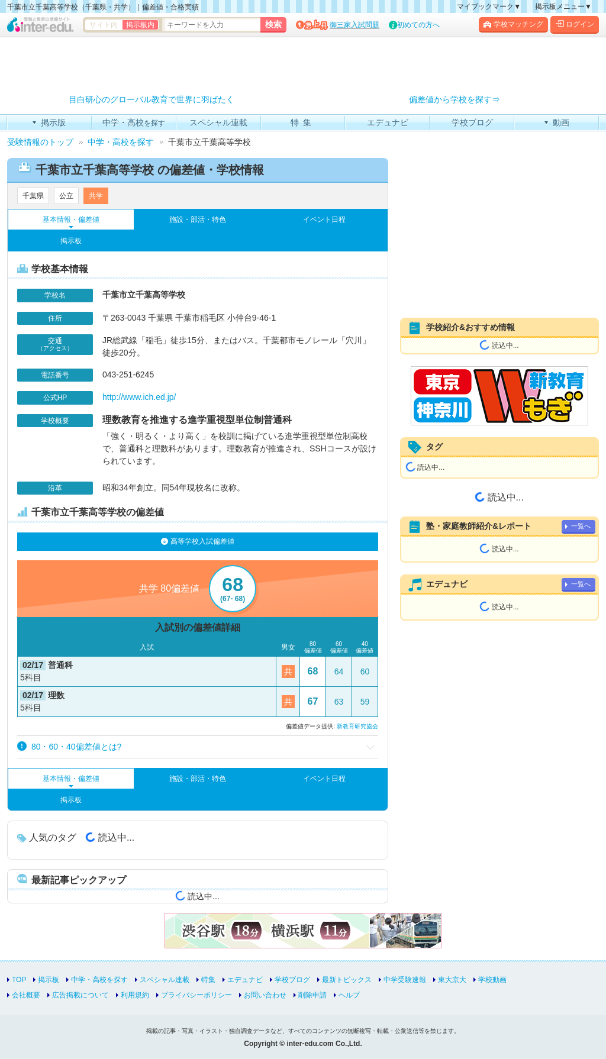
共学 (96, 196)
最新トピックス (347, 980)
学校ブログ (292, 980)
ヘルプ (349, 995)
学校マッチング (513, 24)
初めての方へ (418, 25)
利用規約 (135, 995)
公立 (66, 196)
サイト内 (103, 25)
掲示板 (71, 241)
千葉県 (33, 196)
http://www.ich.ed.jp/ (139, 397)
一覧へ (581, 526)
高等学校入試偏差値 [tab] (197, 541)
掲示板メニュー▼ (563, 6)
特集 (208, 980)
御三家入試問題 (354, 25)
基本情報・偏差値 (71, 219)
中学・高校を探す (99, 980)
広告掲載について (80, 995)
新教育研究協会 (357, 726)
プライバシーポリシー (196, 995)
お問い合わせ (265, 995)
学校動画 (492, 980)
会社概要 (26, 995)
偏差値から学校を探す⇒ (454, 99)
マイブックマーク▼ (489, 6)
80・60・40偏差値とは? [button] (69, 746)
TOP (19, 980)
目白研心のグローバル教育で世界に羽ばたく (151, 99)
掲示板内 (140, 25)
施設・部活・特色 (197, 219)
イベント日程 (324, 219)
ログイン (574, 24)
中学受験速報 (404, 980)
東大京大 (452, 980)
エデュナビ (245, 980)
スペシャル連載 (164, 980)
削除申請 (312, 995)
